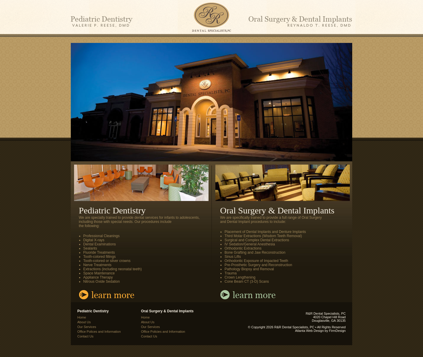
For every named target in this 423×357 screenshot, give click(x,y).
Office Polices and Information (99, 331)
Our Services (86, 327)
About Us (84, 322)
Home (81, 317)
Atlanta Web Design (309, 330)
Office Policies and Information (163, 331)
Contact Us (85, 336)
